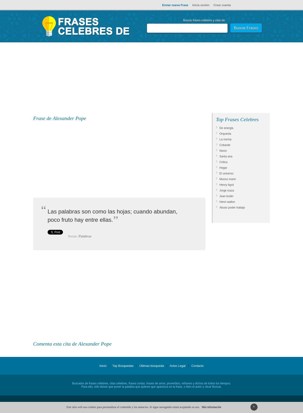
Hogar (223, 167)
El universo (226, 173)
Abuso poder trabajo (232, 207)
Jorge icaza (226, 190)
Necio (223, 150)
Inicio (103, 366)
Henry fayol (226, 185)
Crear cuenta (222, 5)
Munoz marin (227, 179)
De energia (226, 128)
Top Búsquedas (123, 366)
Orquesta (225, 133)
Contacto (197, 366)
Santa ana (225, 156)
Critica (223, 162)
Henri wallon (227, 202)
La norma (225, 139)
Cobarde (224, 145)
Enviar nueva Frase (175, 5)
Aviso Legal (178, 366)
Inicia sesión (200, 5)
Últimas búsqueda (151, 366)
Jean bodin (226, 196)
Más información (211, 407)
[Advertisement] (151, 78)
